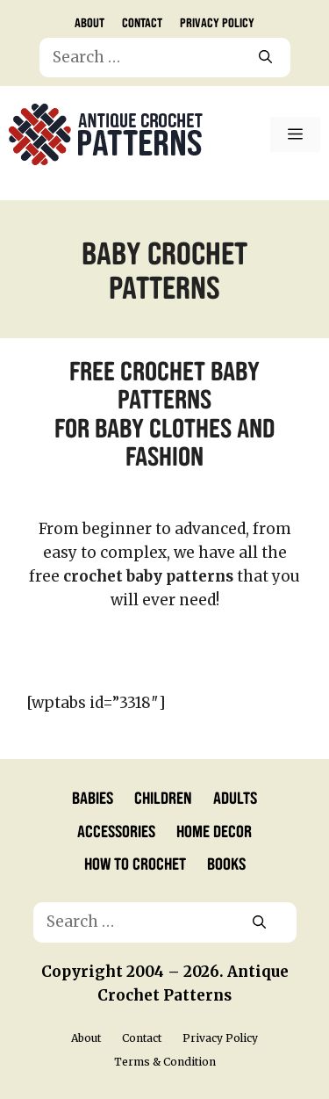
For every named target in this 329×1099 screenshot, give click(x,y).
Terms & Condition (165, 1061)
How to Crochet (135, 862)
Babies (92, 796)
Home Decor (214, 830)
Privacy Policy (217, 22)
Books (226, 862)
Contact (142, 22)
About (89, 22)
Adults (235, 796)
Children (163, 796)
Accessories (116, 830)
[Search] (265, 58)
